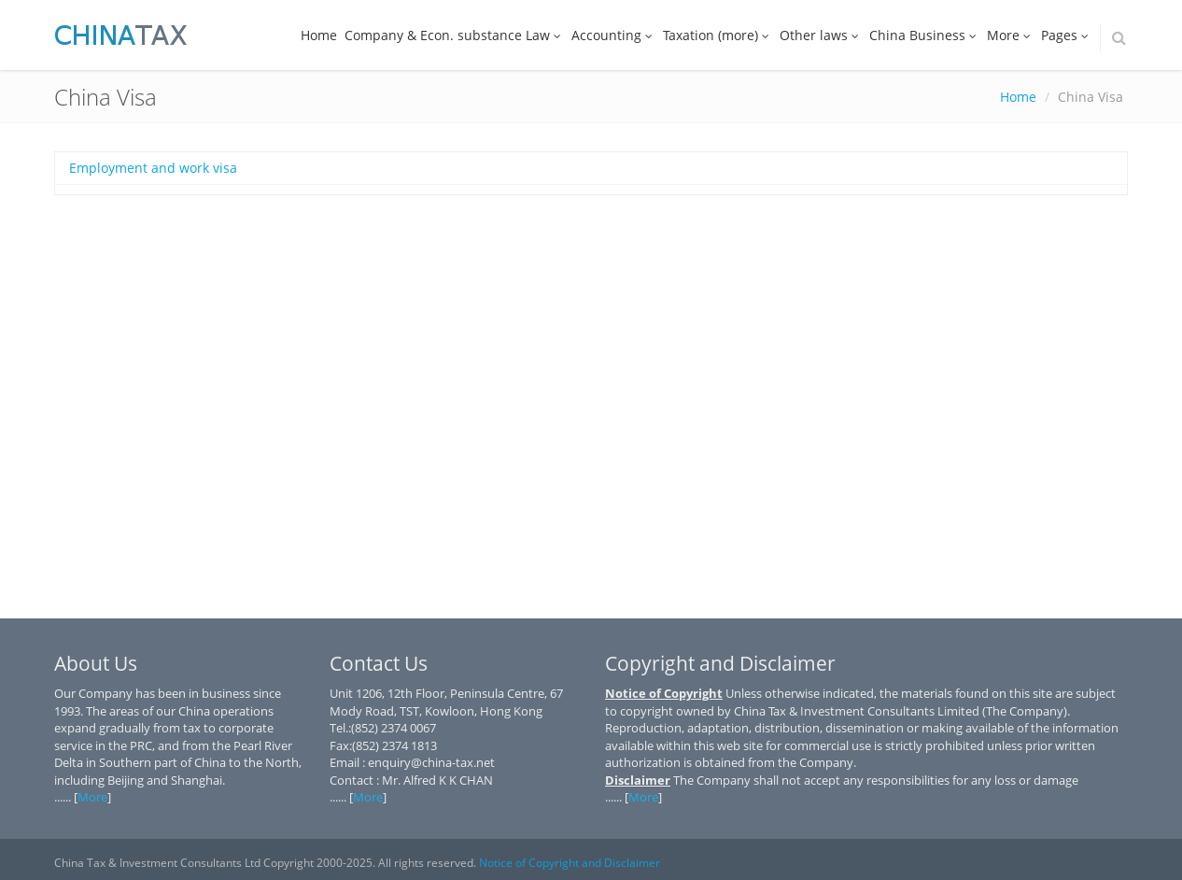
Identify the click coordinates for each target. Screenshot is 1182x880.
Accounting (613, 35)
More (1010, 35)
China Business (924, 35)
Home (319, 35)
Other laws (821, 35)
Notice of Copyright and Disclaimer (569, 863)
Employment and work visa (153, 168)
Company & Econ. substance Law (454, 35)
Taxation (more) (717, 35)
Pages (1066, 35)
